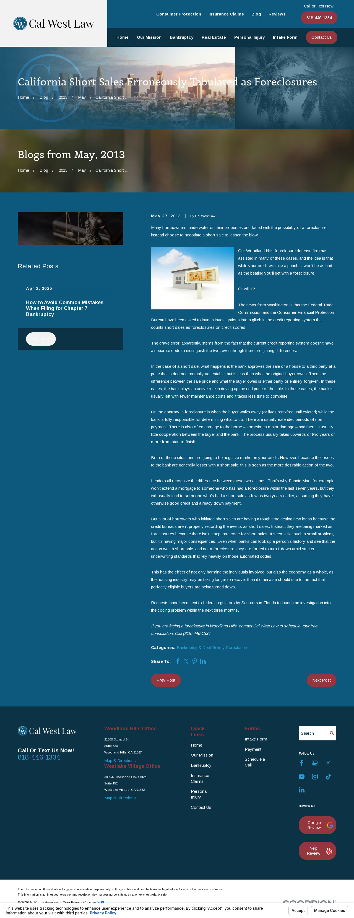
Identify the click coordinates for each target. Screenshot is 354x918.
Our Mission (202, 755)
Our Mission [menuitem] (149, 37)
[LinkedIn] (301, 790)
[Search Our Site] (332, 733)
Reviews (277, 14)
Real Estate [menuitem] (214, 37)
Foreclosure (237, 647)
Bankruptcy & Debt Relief (200, 647)
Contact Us (321, 37)
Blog (256, 14)
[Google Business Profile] (315, 763)
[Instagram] (315, 776)
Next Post (321, 680)
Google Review (319, 825)
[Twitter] (328, 763)
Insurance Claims (226, 14)
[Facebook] (301, 763)
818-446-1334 (319, 17)
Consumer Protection (178, 14)
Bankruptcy (201, 765)
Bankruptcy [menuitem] (181, 37)
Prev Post (166, 680)
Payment (253, 749)
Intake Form (256, 739)
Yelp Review (319, 851)
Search (307, 733)
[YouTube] (301, 776)
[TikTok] (328, 776)
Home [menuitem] (122, 37)
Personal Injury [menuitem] (249, 37)
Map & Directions (120, 760)
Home (196, 745)
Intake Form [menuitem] (285, 37)
